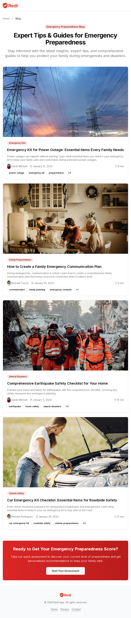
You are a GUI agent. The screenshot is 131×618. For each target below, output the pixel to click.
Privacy (64, 609)
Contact (76, 609)
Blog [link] (18, 18)
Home (6, 18)
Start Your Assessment (65, 570)
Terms (54, 609)
